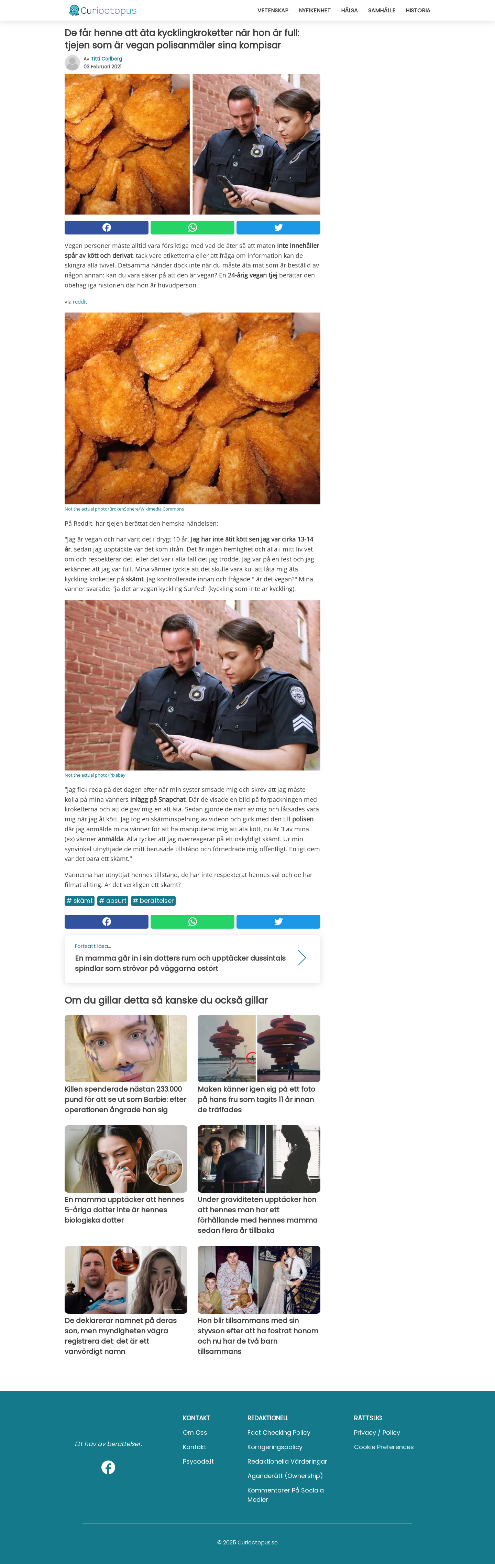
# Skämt (79, 900)
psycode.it (198, 1461)
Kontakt (194, 1447)
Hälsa (349, 10)
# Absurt (112, 900)
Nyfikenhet (315, 10)
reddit (80, 301)
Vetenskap (272, 10)
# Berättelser (153, 900)
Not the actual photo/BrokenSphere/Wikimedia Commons (124, 509)
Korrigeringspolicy (275, 1447)
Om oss (195, 1432)
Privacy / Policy (377, 1432)
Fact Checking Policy (279, 1432)
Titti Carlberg (106, 58)
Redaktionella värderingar (287, 1461)
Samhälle (381, 10)
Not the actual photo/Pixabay (95, 775)
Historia (418, 10)
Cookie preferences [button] (384, 1447)
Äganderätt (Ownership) (285, 1476)
